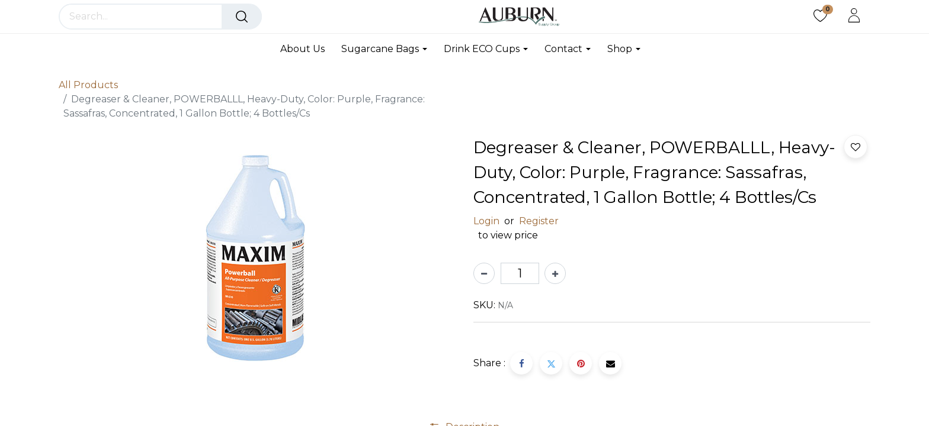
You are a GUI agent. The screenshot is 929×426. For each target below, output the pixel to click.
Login (486, 221)
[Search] (242, 16)
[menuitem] (306, 49)
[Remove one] (484, 273)
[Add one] (555, 273)
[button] (855, 147)
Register (539, 221)
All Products (88, 85)
